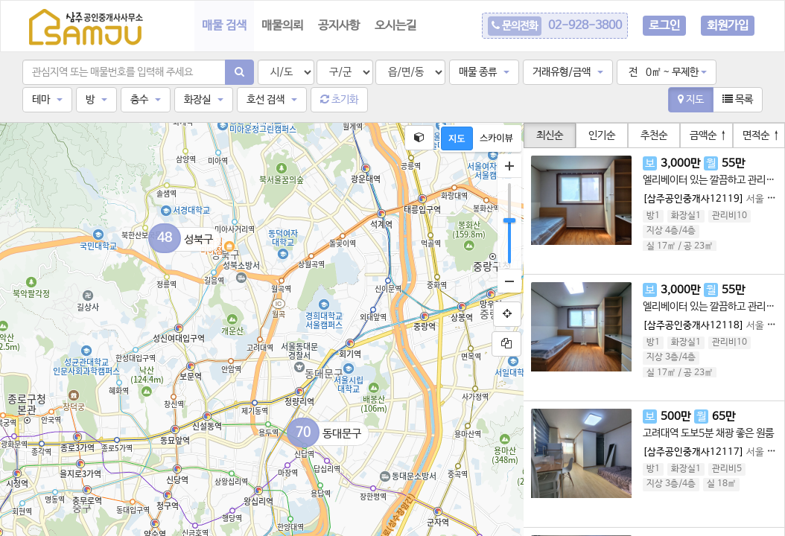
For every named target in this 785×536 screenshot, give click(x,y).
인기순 (601, 135)
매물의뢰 (282, 26)
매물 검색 (224, 26)
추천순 (654, 135)
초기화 (339, 100)
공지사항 (339, 26)
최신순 (549, 135)
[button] (484, 72)
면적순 (762, 135)
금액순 (709, 135)
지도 (691, 100)
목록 (737, 100)
